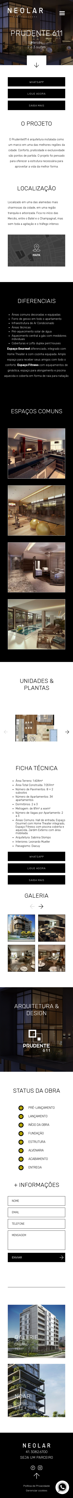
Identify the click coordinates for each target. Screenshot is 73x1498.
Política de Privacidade (36, 1486)
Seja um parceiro (36, 1457)
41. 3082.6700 (36, 1452)
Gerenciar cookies (36, 1490)
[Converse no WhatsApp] (62, 1487)
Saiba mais (36, 105)
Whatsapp (36, 82)
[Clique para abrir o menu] (61, 13)
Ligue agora (36, 93)
